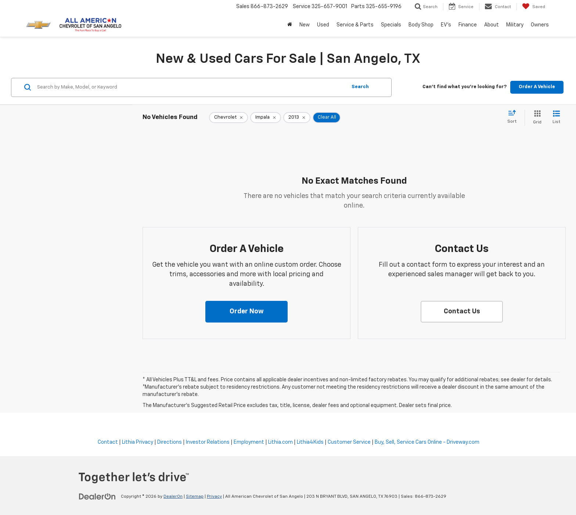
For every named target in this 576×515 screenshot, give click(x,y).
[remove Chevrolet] (228, 117)
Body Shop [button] (420, 25)
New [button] (304, 25)
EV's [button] (446, 25)
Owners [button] (540, 25)
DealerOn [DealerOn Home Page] (173, 496)
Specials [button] (391, 25)
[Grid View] (536, 118)
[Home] (290, 25)
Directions (169, 442)
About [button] (491, 25)
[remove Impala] (265, 117)
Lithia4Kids (310, 442)
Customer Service (349, 442)
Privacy (214, 496)
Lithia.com (280, 442)
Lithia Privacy (137, 442)
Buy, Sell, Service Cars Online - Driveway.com (427, 442)
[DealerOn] (97, 496)
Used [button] (323, 25)
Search (360, 86)
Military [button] (514, 25)
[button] (246, 312)
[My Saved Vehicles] (533, 6)
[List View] (556, 118)
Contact (108, 442)
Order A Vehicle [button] (537, 86)
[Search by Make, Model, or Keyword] (190, 87)
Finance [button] (467, 25)
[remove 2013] (296, 117)
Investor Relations (208, 442)
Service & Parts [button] (355, 25)
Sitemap (195, 496)
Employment (249, 442)
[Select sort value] (514, 117)
